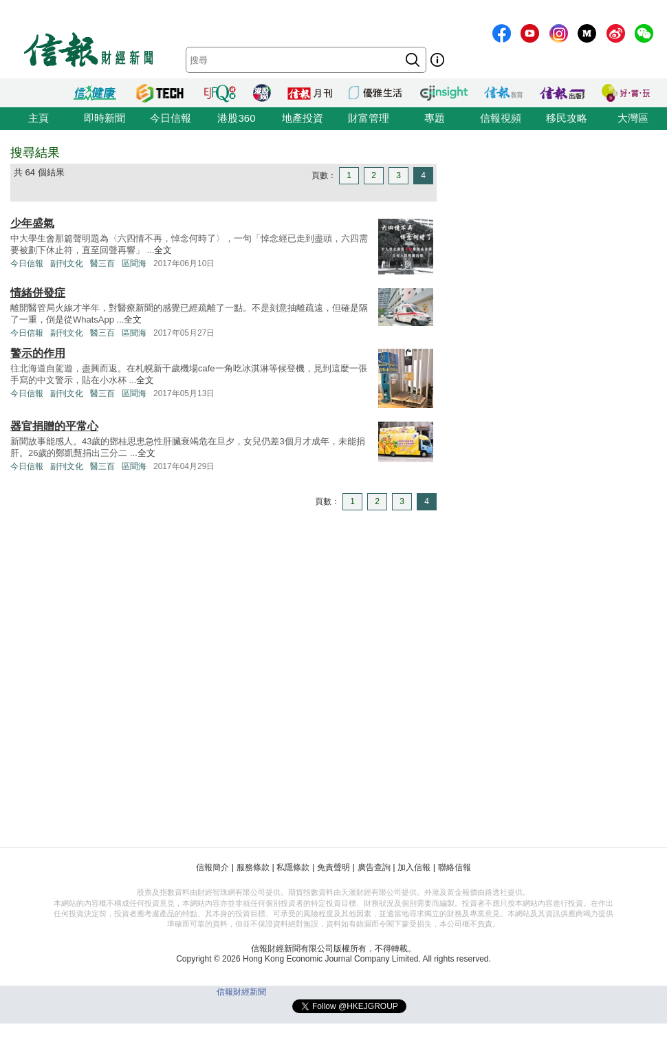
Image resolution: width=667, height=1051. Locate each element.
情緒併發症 (37, 293)
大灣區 (632, 118)
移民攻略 (566, 118)
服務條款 (253, 867)
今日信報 (170, 118)
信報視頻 (500, 118)
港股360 (236, 118)
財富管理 (368, 118)
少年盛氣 (32, 223)
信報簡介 (212, 867)
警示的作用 (37, 353)
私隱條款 (292, 867)
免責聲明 (333, 867)
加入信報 (413, 867)
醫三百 (102, 263)
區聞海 (134, 263)
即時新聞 (104, 118)
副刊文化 (66, 263)
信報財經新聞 (241, 992)
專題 (434, 118)
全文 (163, 250)
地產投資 (302, 118)
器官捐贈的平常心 (54, 426)
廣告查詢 (374, 867)
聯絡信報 (454, 867)
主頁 (38, 118)
